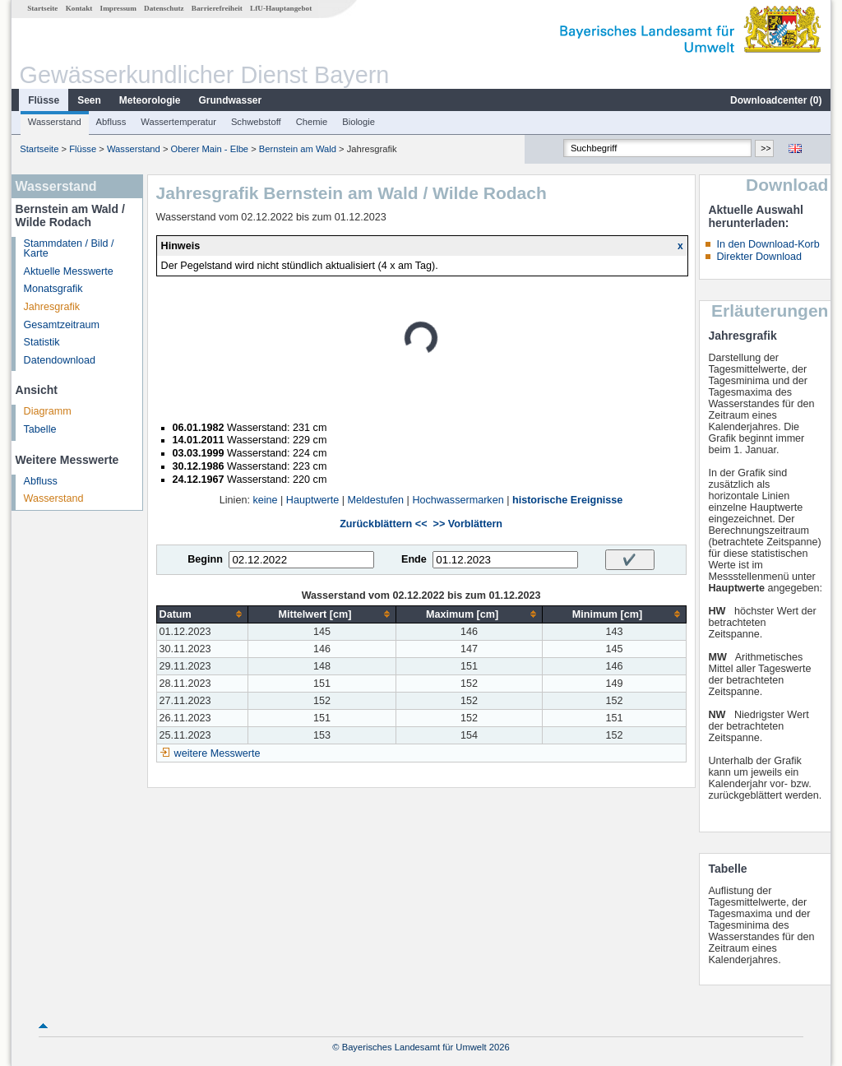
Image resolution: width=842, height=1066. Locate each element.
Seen (89, 100)
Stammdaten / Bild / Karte (69, 249)
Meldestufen (375, 500)
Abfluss (111, 122)
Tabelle (40, 429)
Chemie (312, 122)
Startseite (42, 8)
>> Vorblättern (467, 524)
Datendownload (60, 360)
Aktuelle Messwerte (68, 271)
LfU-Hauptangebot (281, 8)
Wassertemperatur (178, 122)
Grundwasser (230, 100)
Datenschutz (164, 8)
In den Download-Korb (767, 244)
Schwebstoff (256, 122)
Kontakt (79, 8)
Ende (414, 559)
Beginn (205, 559)
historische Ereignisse (567, 500)
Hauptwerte (312, 500)
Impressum (118, 8)
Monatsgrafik (53, 288)
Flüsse (43, 100)
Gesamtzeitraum (61, 325)
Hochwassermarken (457, 500)
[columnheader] (202, 614)
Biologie (358, 122)
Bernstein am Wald (297, 149)
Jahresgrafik (52, 307)
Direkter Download (759, 256)
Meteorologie (150, 100)
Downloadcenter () (775, 100)
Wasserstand (54, 122)
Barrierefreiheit (217, 8)
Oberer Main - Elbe (210, 149)
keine (264, 500)
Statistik (42, 342)
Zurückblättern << (383, 524)
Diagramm (48, 411)
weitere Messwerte (217, 753)
